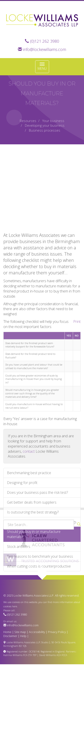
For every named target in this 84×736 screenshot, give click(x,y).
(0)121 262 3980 (44, 41)
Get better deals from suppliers (31, 535)
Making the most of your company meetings (41, 554)
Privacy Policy (57, 632)
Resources (28, 120)
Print (77, 354)
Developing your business (45, 125)
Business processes (44, 130)
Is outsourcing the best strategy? (33, 545)
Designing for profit (22, 515)
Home (7, 632)
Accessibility (37, 632)
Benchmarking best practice (29, 505)
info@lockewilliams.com (44, 49)
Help (23, 636)
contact (29, 484)
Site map (20, 632)
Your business (53, 120)
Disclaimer (10, 636)
